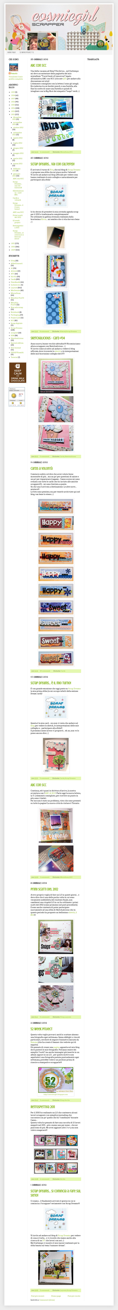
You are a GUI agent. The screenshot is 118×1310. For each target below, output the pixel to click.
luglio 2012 (17, 143)
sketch (58, 351)
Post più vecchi (74, 1296)
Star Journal (16, 348)
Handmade (15, 282)
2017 (13, 99)
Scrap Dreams (74, 170)
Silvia (43, 219)
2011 (13, 243)
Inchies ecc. (16, 285)
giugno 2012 (18, 148)
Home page (11, 52)
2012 (13, 114)
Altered (63, 331)
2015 (13, 105)
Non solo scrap (17, 307)
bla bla (67, 1100)
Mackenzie (15, 290)
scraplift (14, 333)
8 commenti (44, 331)
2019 (13, 92)
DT (44, 1240)
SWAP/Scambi (17, 353)
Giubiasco (12, 388)
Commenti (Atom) (47, 1300)
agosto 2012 (18, 138)
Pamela (14, 74)
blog (33, 726)
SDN (12, 336)
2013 (13, 111)
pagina (57, 1047)
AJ (12, 268)
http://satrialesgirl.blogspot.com (56, 1094)
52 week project (41, 1029)
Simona (34, 1042)
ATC (12, 274)
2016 (13, 102)
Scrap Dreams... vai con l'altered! (52, 164)
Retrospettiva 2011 (43, 1107)
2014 (13, 108)
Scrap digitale (16, 323)
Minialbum (64, 152)
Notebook (15, 312)
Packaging (15, 315)
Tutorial (14, 357)
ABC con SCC (38, 65)
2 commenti (44, 877)
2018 (13, 95)
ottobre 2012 (18, 128)
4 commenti (44, 152)
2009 (13, 250)
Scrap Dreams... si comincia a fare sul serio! (18, 235)
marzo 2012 (17, 164)
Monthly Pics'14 (14, 304)
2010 (13, 247)
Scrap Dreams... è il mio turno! (51, 683)
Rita (52, 170)
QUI (65, 79)
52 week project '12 (27, 52)
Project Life (15, 318)
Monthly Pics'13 (17, 298)
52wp (62, 1017)
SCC (71, 152)
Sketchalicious (70, 456)
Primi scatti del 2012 (44, 889)
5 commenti (44, 456)
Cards (62, 456)
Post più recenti (37, 1296)
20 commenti (45, 671)
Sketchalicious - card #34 (48, 338)
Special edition (17, 343)
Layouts (68, 1017)
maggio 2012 (18, 153)
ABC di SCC (50, 793)
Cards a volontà (42, 468)
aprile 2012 (17, 158)
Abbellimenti (17, 264)
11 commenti (44, 1017)
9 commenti (44, 778)
